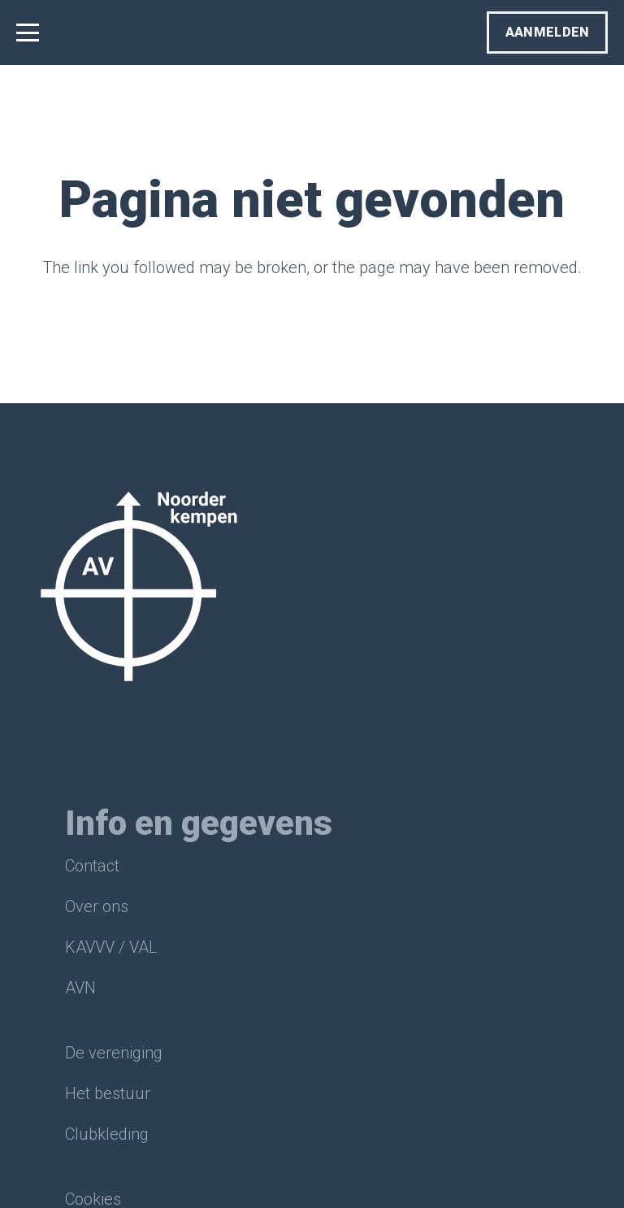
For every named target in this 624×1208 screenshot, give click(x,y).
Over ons (96, 906)
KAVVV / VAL (111, 947)
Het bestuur (107, 1093)
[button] (27, 32)
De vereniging (113, 1052)
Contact (92, 866)
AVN (80, 987)
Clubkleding (107, 1134)
